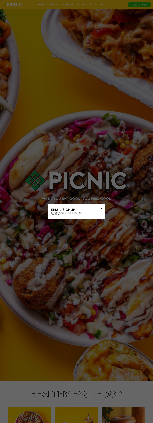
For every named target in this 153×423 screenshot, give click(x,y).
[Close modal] (101, 208)
